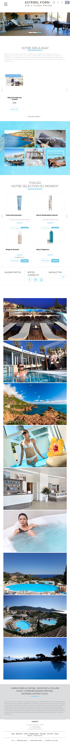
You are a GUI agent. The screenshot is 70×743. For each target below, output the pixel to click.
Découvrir (14, 109)
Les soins (25, 733)
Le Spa (13, 733)
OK (63, 276)
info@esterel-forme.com (36, 729)
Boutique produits (34, 733)
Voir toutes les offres (35, 116)
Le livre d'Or (50, 733)
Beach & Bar (19, 733)
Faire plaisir (43, 733)
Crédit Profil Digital (36, 740)
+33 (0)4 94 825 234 (36, 726)
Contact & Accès (38, 735)
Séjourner (30, 735)
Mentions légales (22, 740)
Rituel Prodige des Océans (15, 98)
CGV (13, 740)
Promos (56, 733)
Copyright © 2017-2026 (51, 740)
